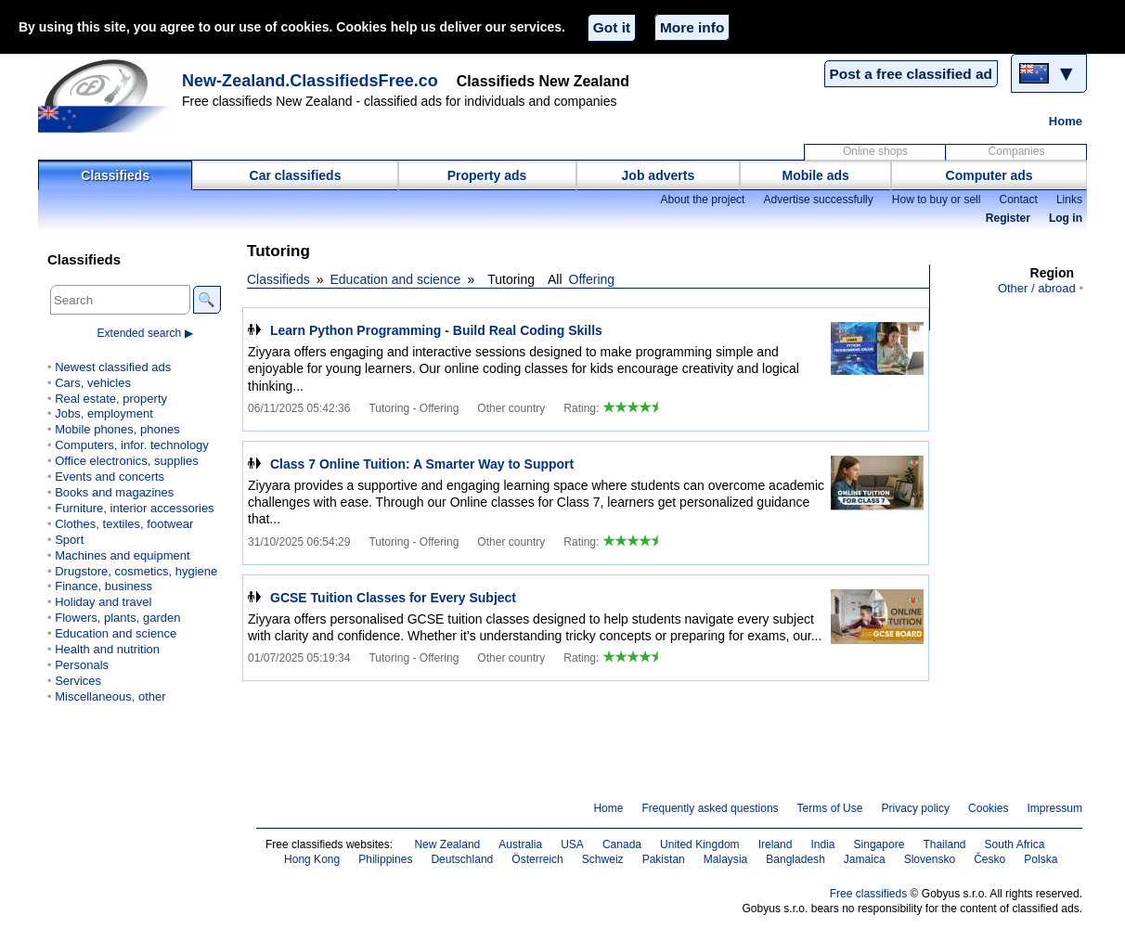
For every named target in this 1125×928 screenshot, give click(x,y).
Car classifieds (296, 175)
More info (692, 27)
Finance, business (103, 586)
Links (1069, 199)
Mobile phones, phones (117, 429)
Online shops (875, 151)
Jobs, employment (104, 413)
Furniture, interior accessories (134, 508)
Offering (592, 279)
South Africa (1015, 844)
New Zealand (447, 844)
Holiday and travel (103, 602)
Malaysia (725, 859)
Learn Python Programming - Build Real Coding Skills (436, 330)
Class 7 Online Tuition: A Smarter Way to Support (422, 464)
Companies (1017, 151)
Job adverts (658, 175)
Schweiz (603, 859)
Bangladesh (795, 859)
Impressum (1055, 808)
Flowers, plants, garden (117, 618)
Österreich (537, 859)
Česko (989, 859)
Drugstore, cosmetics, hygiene (136, 571)
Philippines (385, 859)
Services (78, 681)
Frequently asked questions (709, 808)
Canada (621, 844)
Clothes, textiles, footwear (124, 524)
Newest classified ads (113, 367)
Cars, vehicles (93, 383)
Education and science (395, 279)
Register (1008, 218)
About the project (702, 199)
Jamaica (865, 859)
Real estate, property (111, 399)
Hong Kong (312, 859)
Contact (1018, 199)
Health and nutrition (107, 649)
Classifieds (115, 175)
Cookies (988, 808)
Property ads (487, 175)
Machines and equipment (122, 555)
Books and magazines (114, 492)
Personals (82, 665)
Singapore (879, 844)
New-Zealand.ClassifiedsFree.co (310, 80)
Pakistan (663, 859)
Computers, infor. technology (132, 445)
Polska (1040, 859)
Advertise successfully (818, 199)
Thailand (944, 844)
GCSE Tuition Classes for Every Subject (393, 597)
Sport (69, 540)
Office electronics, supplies (127, 461)
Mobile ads (815, 175)
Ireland (775, 844)
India (822, 844)
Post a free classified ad (911, 74)
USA (572, 844)
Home (1065, 121)
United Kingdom (700, 844)
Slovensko (930, 859)
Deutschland (462, 859)
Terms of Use (830, 808)
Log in (1065, 218)
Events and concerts (109, 476)
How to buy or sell (936, 199)
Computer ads (989, 175)
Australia (520, 844)
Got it (611, 27)
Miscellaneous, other (110, 696)
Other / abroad (1037, 288)
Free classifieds (869, 893)
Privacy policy (915, 808)
